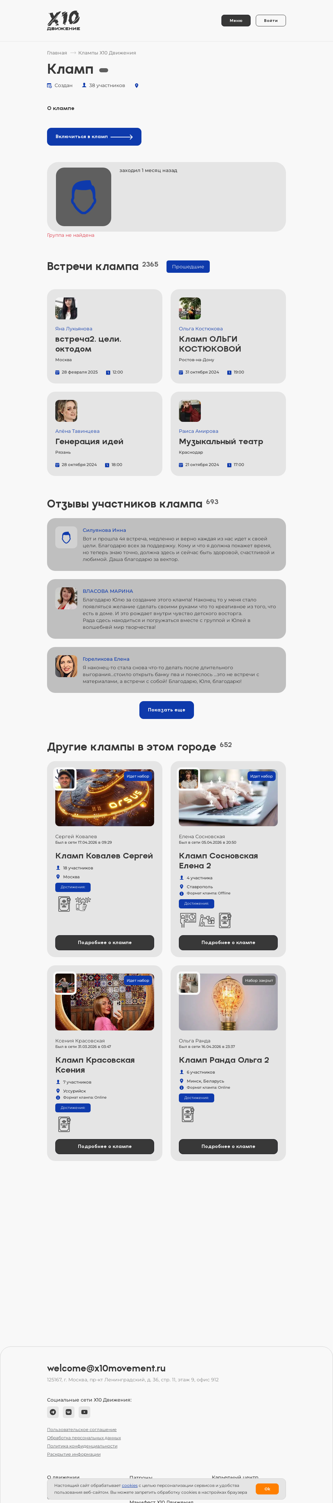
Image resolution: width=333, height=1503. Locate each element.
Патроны (140, 1478)
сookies (130, 1485)
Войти (271, 20)
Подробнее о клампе (105, 942)
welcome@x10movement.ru (106, 1368)
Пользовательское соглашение (82, 1429)
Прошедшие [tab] (188, 267)
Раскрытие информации (74, 1454)
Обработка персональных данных (84, 1437)
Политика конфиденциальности (82, 1446)
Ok (267, 1489)
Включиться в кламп (94, 136)
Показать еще (166, 710)
